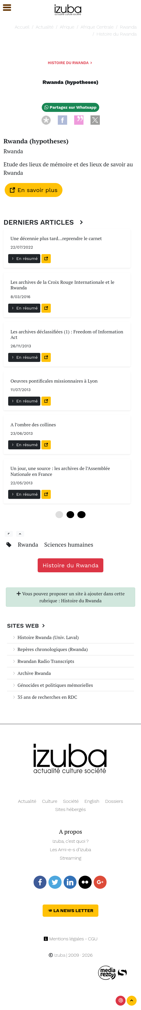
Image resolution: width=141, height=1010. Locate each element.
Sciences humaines (68, 544)
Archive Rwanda (31, 673)
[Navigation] (68, 8)
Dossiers (114, 801)
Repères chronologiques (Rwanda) (50, 649)
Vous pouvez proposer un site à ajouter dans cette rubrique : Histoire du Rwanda (70, 597)
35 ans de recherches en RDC (44, 697)
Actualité (45, 27)
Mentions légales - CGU (70, 939)
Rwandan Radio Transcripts (43, 661)
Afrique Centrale (97, 27)
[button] (4, 8)
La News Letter (70, 910)
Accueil (22, 27)
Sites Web (26, 625)
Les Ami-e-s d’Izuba (70, 849)
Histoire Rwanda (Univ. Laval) (45, 637)
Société (71, 801)
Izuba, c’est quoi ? (71, 841)
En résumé (24, 258)
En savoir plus (34, 189)
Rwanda (128, 27)
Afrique (67, 27)
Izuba (56, 955)
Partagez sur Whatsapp (70, 107)
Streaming (70, 858)
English (91, 801)
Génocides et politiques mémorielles (52, 685)
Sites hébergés (70, 809)
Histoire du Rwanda (117, 34)
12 (81, 514)
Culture (49, 801)
